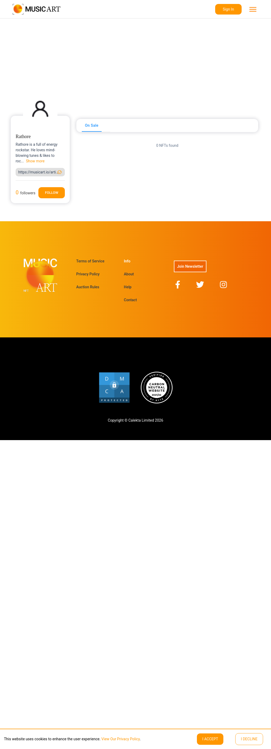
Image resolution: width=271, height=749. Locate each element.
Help (128, 287)
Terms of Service (90, 261)
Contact (130, 300)
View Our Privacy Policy (120, 739)
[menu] (252, 9)
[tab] (92, 125)
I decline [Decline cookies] (249, 739)
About (129, 274)
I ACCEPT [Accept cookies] (210, 739)
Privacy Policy (88, 274)
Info (127, 261)
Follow (51, 193)
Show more (35, 161)
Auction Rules (87, 287)
